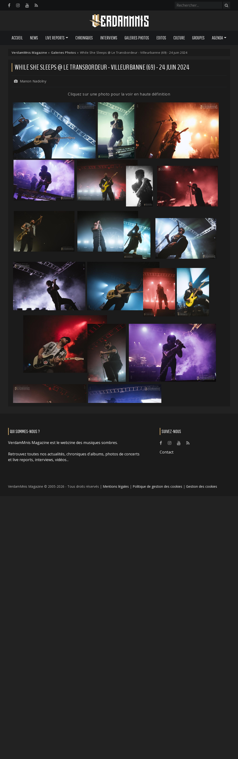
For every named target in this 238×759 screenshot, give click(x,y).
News (34, 37)
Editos (161, 37)
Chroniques (84, 37)
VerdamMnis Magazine (29, 52)
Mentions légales (116, 486)
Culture (179, 37)
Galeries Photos (137, 37)
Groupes (198, 37)
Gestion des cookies (201, 486)
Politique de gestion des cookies (157, 486)
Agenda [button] (217, 37)
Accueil (17, 37)
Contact (166, 452)
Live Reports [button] (55, 37)
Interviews (108, 37)
